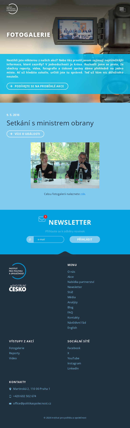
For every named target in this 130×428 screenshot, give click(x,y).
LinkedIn (73, 368)
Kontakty (73, 317)
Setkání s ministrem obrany (50, 122)
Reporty (14, 353)
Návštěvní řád (77, 322)
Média (72, 297)
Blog (70, 307)
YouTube (73, 358)
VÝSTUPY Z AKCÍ (21, 341)
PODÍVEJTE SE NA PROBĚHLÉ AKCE (35, 86)
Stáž (70, 292)
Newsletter (75, 287)
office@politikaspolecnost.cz (30, 403)
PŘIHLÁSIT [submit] (84, 239)
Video (13, 358)
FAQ (70, 312)
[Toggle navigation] (121, 9)
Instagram (74, 363)
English (72, 328)
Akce (71, 277)
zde (82, 194)
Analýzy (73, 302)
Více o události (23, 134)
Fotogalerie (28, 35)
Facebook (74, 348)
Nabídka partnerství (81, 282)
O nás (71, 272)
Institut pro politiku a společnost (69, 417)
